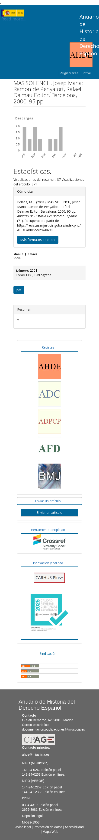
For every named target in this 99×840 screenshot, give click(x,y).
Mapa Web (50, 831)
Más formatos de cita (37, 239)
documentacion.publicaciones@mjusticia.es (53, 729)
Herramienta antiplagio (48, 529)
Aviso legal (23, 827)
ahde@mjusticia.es (36, 754)
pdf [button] (18, 290)
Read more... (13, 13)
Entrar (86, 73)
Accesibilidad (74, 827)
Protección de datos (48, 827)
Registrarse (69, 73)
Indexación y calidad (48, 563)
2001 (33, 270)
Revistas (48, 347)
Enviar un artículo (48, 501)
